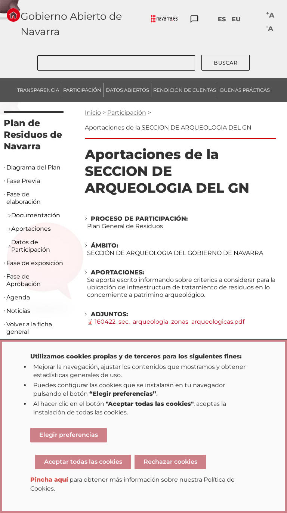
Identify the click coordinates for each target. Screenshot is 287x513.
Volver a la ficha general (29, 328)
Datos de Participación (30, 246)
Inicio (93, 112)
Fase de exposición (34, 263)
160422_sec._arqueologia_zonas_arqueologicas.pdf (169, 321)
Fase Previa (23, 180)
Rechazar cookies (170, 461)
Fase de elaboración (23, 198)
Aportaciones (31, 228)
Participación (126, 112)
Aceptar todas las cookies (83, 461)
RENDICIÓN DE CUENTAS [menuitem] (184, 90)
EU (236, 19)
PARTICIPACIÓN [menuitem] (82, 90)
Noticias (18, 310)
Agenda (18, 297)
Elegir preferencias (68, 434)
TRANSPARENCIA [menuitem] (38, 90)
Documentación (35, 215)
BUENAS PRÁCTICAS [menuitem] (245, 90)
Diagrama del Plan (33, 167)
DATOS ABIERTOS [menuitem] (127, 90)
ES (222, 19)
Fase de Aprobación (23, 280)
